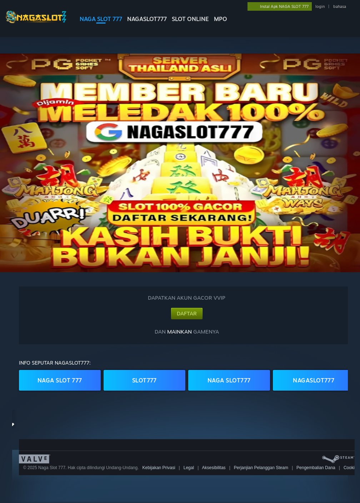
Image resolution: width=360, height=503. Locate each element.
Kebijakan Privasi (158, 467)
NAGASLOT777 (147, 18)
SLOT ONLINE (190, 18)
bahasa (339, 6)
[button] (180, 163)
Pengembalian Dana (315, 467)
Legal (189, 467)
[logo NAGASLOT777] (36, 21)
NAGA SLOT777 (229, 380)
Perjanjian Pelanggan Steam (261, 467)
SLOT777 (144, 380)
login (320, 6)
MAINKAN (179, 331)
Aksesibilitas (214, 467)
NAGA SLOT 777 (101, 18)
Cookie (350, 467)
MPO (220, 18)
